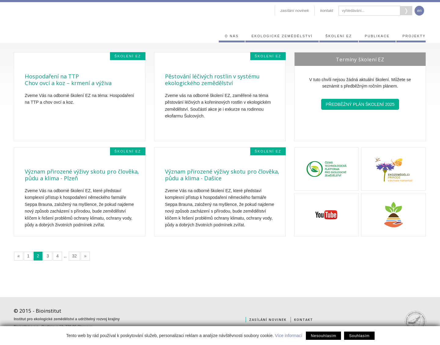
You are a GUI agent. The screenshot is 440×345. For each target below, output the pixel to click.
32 (74, 255)
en (419, 10)
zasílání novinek (294, 10)
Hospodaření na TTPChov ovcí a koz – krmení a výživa (68, 80)
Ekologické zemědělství (282, 36)
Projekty (414, 36)
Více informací (288, 335)
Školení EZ (338, 36)
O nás (232, 36)
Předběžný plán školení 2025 (360, 104)
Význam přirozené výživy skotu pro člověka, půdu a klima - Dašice (222, 175)
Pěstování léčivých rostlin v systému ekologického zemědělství (212, 80)
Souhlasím (359, 335)
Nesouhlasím (323, 335)
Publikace (377, 36)
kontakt (326, 10)
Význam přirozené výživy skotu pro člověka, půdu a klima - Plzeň (82, 175)
